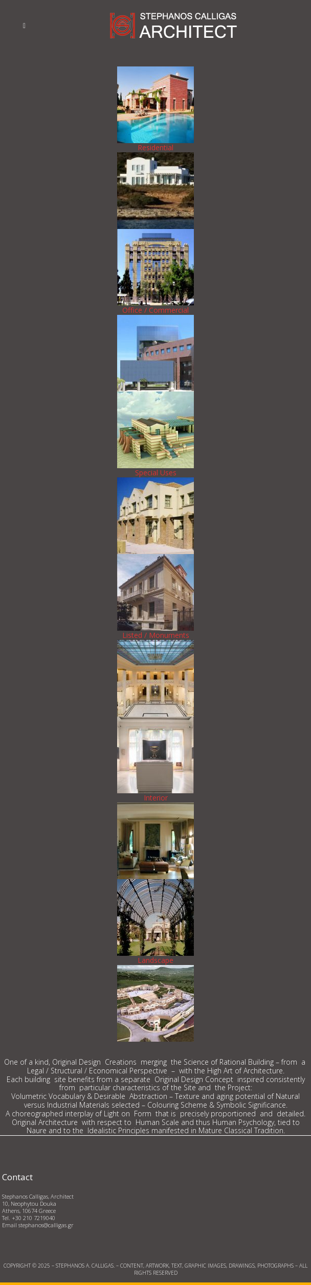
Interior (156, 797)
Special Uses (155, 472)
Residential (155, 147)
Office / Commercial (155, 310)
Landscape (155, 960)
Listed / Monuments (155, 635)
